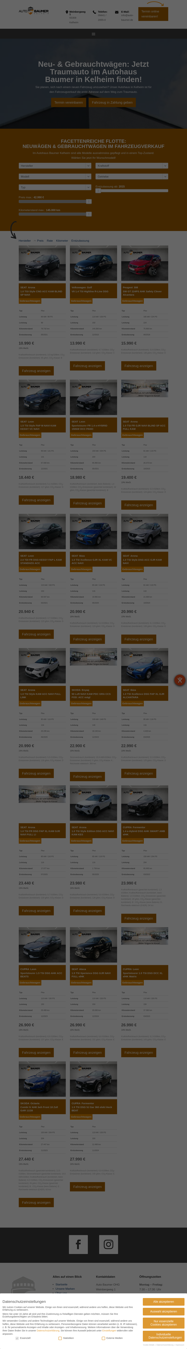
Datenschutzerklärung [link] (48, 1330)
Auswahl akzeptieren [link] (163, 1311)
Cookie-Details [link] (149, 1345)
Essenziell (23, 1338)
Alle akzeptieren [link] (163, 1301)
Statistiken (66, 1338)
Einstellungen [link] (109, 1330)
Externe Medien (112, 1338)
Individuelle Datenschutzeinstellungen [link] (165, 1336)
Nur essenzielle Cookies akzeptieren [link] (163, 1323)
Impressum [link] (180, 1345)
